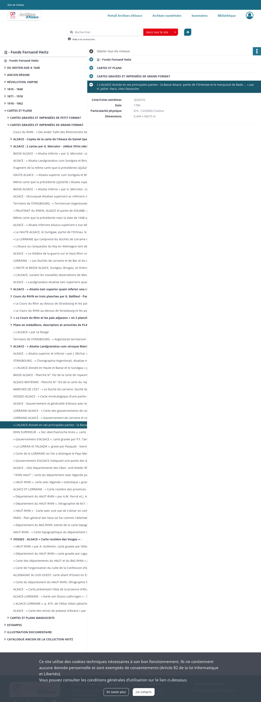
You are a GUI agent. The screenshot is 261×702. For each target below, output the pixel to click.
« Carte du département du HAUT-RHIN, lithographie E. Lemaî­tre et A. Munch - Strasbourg (54, 582)
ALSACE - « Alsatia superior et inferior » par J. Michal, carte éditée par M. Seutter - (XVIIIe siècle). (54, 353)
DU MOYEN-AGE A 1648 (23, 68)
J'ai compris (144, 692)
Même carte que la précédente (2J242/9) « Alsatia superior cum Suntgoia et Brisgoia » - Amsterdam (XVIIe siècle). (54, 182)
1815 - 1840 (15, 89)
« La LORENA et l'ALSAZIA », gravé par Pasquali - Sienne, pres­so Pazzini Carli (54, 446)
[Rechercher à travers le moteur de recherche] (107, 32)
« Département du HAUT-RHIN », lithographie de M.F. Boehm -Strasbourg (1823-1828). (54, 503)
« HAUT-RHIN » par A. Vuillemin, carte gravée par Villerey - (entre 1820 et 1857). (54, 546)
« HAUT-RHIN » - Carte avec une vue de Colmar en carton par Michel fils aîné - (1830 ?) (54, 511)
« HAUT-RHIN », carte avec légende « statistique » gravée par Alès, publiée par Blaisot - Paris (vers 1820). (54, 482)
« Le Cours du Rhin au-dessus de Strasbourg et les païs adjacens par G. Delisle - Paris (54, 303)
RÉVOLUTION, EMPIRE (22, 82)
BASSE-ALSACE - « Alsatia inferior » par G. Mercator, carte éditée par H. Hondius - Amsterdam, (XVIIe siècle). (54, 153)
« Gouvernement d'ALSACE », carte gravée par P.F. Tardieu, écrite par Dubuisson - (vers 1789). (54, 439)
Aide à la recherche (83, 39)
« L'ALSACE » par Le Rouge (31, 332)
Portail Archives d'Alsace (125, 15)
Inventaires (200, 15)
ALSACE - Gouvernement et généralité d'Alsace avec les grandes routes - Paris (54, 403)
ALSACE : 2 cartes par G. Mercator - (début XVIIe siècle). (52, 146)
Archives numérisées (167, 15)
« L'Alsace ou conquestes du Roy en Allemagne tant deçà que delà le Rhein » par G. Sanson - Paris (54, 246)
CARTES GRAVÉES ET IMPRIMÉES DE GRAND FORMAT (46, 125)
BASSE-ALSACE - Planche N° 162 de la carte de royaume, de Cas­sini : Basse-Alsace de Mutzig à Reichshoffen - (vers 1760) (54, 375)
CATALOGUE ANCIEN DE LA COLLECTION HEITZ (40, 639)
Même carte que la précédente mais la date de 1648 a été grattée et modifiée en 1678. (54, 218)
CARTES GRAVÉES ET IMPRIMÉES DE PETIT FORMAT (45, 118)
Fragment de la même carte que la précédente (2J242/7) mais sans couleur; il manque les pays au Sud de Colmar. (54, 168)
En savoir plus (116, 692)
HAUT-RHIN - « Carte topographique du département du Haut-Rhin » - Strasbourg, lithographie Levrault (54, 532)
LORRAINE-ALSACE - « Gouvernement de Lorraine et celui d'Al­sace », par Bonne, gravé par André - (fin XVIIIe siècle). (54, 418)
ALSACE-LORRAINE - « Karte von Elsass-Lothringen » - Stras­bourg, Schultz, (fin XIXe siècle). (54, 596)
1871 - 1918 (15, 96)
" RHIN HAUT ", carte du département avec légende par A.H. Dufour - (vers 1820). (54, 475)
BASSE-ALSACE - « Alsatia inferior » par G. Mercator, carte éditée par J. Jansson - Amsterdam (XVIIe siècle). (54, 189)
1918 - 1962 (15, 103)
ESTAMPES (14, 625)
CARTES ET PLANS (19, 110)
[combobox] (160, 32)
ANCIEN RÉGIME (18, 75)
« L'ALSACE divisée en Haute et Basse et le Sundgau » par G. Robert (54, 368)
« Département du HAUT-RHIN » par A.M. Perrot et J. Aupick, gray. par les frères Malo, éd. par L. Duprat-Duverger (54, 496)
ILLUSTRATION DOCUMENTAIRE (29, 632)
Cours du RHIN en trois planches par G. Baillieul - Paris (51, 296)
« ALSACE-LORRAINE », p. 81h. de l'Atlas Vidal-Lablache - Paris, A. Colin (54, 603)
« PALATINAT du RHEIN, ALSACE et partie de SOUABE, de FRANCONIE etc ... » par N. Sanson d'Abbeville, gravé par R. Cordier (54, 210)
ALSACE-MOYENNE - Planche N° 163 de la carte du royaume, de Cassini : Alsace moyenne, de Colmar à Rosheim (54, 382)
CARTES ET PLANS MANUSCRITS (32, 618)
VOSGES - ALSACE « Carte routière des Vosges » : (47, 539)
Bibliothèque (227, 15)
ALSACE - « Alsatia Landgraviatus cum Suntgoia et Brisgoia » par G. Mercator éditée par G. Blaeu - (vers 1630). (54, 160)
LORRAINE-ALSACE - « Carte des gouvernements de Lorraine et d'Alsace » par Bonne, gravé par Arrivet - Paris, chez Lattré (54, 411)
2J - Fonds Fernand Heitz (21, 60)
